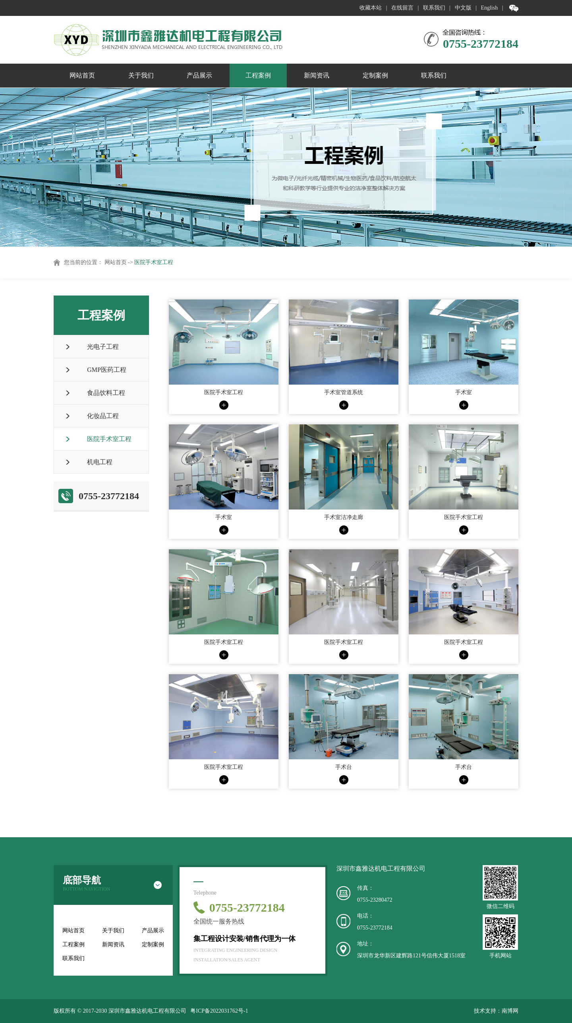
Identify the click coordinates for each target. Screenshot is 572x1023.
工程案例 (258, 75)
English (489, 8)
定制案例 (375, 75)
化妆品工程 (103, 415)
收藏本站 (370, 8)
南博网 (510, 1011)
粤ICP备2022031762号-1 (219, 1011)
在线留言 (402, 8)
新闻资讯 (316, 75)
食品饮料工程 (106, 392)
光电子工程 (103, 346)
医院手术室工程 (153, 262)
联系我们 (434, 8)
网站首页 (82, 75)
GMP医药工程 (106, 369)
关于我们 (141, 75)
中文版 (463, 8)
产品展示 (199, 75)
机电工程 (99, 462)
